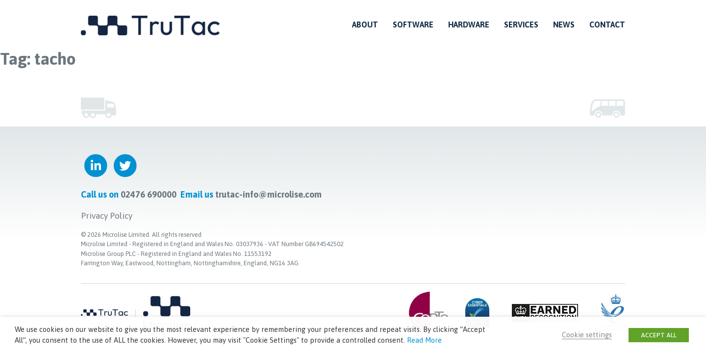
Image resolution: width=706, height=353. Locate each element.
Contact (607, 24)
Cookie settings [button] (587, 334)
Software (413, 24)
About (365, 24)
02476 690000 (148, 194)
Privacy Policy (106, 216)
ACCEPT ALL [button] (659, 335)
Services (521, 24)
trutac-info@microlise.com (268, 194)
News (564, 24)
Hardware (468, 24)
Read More (424, 340)
